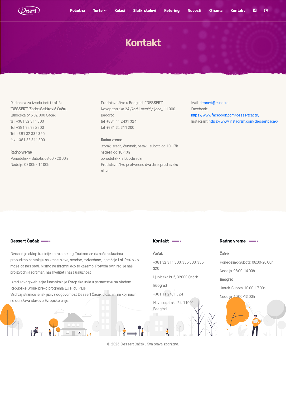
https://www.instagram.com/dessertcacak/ (243, 121)
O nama (216, 10)
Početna (77, 10)
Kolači (119, 10)
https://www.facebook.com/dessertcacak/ (225, 115)
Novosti (194, 10)
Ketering (171, 10)
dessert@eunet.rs (213, 103)
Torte (99, 10)
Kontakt (238, 10)
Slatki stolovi (144, 10)
